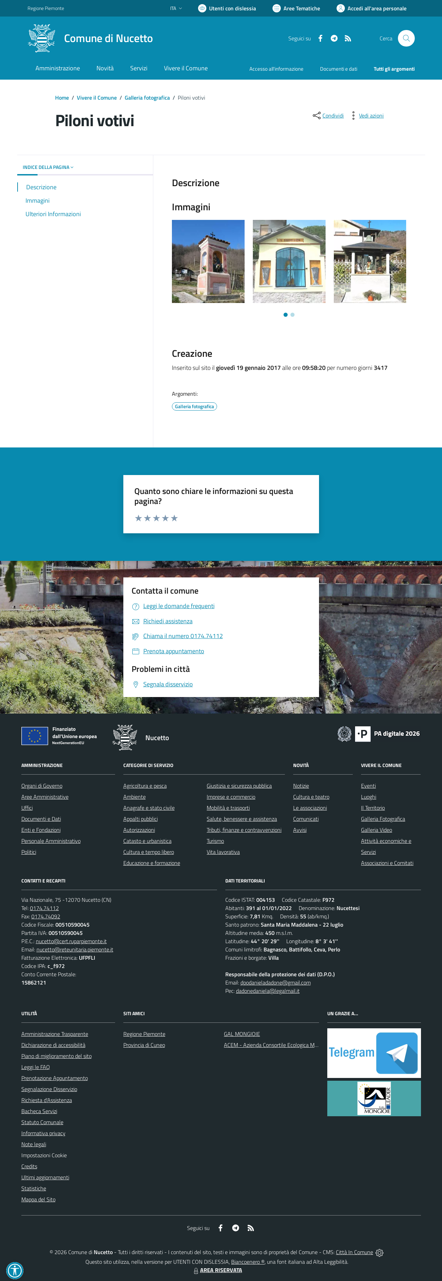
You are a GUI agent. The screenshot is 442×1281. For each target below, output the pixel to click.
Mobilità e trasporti (228, 808)
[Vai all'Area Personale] (371, 8)
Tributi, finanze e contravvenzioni (244, 830)
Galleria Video (376, 830)
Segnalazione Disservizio (49, 1089)
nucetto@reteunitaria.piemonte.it (75, 949)
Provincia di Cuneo (144, 1045)
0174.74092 (45, 916)
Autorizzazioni (139, 830)
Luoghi (368, 797)
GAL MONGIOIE (242, 1034)
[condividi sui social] (327, 115)
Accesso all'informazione (276, 69)
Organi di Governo (41, 785)
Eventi (368, 785)
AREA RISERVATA (217, 1270)
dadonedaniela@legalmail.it (268, 991)
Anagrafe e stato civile (149, 808)
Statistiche (33, 1188)
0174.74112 (44, 908)
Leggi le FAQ (35, 1067)
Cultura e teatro (311, 797)
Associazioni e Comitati (387, 863)
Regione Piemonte (144, 1034)
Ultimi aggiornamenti (45, 1177)
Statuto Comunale (42, 1122)
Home (62, 97)
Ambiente (134, 797)
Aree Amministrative (45, 797)
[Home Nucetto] (90, 38)
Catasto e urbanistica (147, 841)
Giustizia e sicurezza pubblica (239, 785)
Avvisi (300, 830)
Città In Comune (354, 1252)
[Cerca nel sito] (406, 38)
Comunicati (306, 819)
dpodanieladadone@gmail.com (275, 982)
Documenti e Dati (41, 819)
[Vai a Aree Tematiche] (296, 8)
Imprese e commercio (231, 797)
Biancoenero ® (248, 1262)
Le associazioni (310, 808)
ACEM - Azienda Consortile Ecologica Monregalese (282, 1045)
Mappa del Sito (38, 1199)
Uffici (27, 808)
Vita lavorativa (223, 852)
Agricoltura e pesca (145, 785)
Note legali (33, 1144)
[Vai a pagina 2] (292, 315)
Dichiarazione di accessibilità (53, 1045)
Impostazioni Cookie (44, 1155)
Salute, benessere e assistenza (242, 819)
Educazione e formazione (151, 863)
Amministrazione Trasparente (54, 1034)
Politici (28, 852)
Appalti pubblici (140, 819)
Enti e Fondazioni (41, 830)
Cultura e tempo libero (148, 852)
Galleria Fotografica (383, 819)
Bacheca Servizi (39, 1111)
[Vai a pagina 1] (286, 315)
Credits (29, 1166)
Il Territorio (373, 808)
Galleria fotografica (147, 97)
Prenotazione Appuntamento (54, 1078)
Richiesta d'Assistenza (46, 1100)
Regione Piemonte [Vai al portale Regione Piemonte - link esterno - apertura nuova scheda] (46, 8)
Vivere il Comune (97, 97)
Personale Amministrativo (51, 841)
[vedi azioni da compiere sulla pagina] (366, 115)
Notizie (301, 785)
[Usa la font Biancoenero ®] (227, 8)
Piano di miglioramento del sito (56, 1056)
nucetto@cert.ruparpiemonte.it (71, 941)
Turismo (215, 841)
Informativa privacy (43, 1133)
